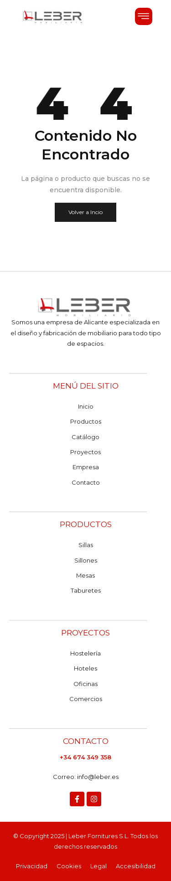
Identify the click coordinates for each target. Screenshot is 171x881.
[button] (143, 16)
